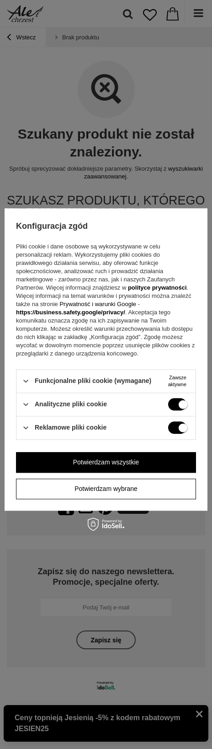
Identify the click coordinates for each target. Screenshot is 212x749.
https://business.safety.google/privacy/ (70, 312)
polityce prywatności (157, 287)
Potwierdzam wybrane (106, 488)
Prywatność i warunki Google (98, 304)
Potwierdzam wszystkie (106, 462)
